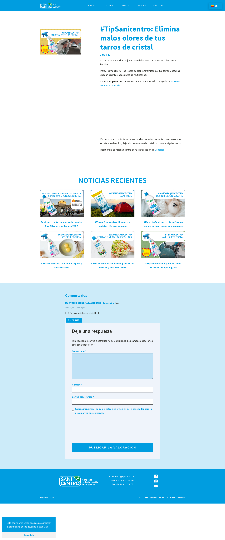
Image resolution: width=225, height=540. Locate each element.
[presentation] (83, 429)
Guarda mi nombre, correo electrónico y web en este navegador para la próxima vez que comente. (113, 410)
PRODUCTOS (94, 5)
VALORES (142, 5)
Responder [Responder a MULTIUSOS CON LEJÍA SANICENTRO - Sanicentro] (73, 320)
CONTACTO (158, 5)
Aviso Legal (143, 497)
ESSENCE (111, 5)
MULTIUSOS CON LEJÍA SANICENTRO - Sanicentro (89, 302)
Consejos (159, 149)
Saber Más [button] (42, 527)
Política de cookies (177, 497)
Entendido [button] (29, 535)
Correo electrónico (83, 396)
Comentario (79, 351)
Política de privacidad (159, 497)
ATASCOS (126, 5)
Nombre (77, 384)
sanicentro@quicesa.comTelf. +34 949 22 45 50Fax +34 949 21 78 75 (122, 480)
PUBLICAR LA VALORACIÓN (112, 447)
